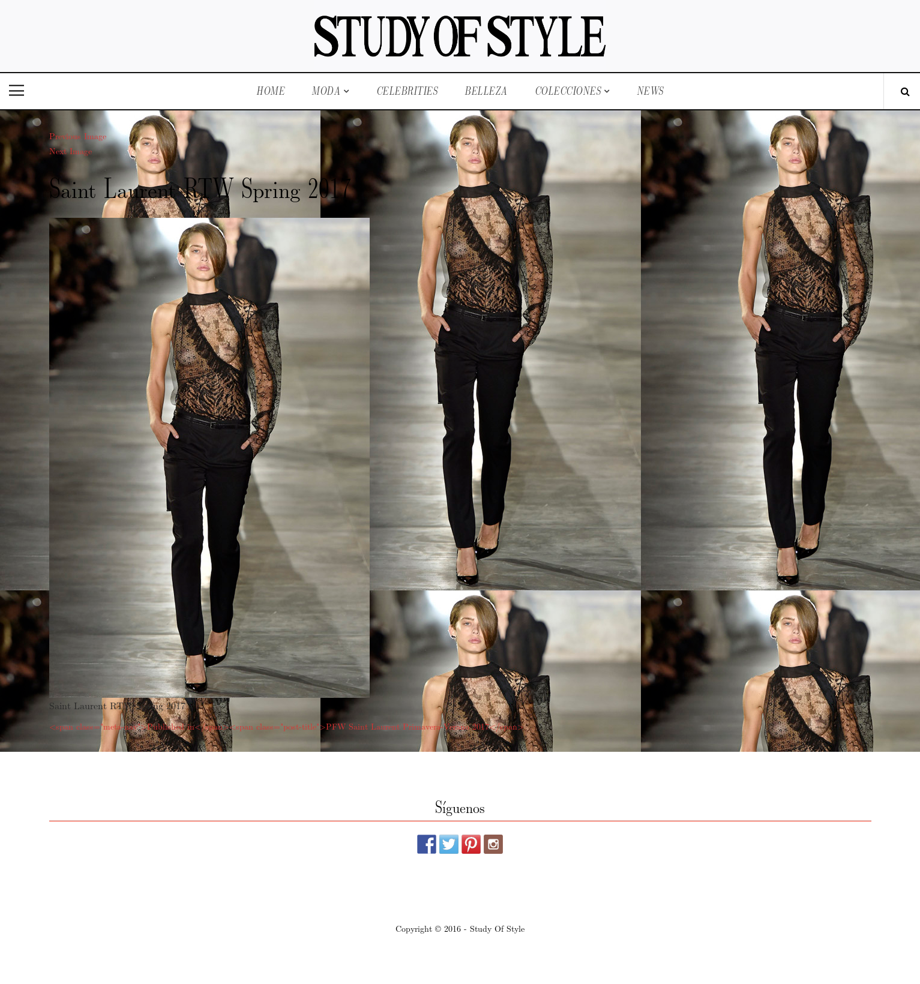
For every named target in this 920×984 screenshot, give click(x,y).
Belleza (486, 91)
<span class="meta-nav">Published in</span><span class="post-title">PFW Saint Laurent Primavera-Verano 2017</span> (286, 726)
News (650, 91)
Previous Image (77, 136)
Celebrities (407, 91)
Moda (325, 91)
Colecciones (568, 91)
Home (270, 91)
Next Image (70, 151)
